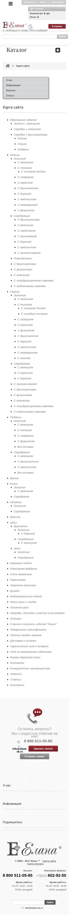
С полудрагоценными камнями (34, 280)
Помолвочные (23, 258)
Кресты (15, 516)
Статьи (10, 95)
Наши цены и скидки (23, 601)
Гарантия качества (23, 585)
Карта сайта (22, 65)
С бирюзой (24, 193)
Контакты (29, 2)
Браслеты (20, 526)
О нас (9, 80)
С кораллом (25, 182)
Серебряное (21, 496)
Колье (14, 483)
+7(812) (51, 876)
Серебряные (22, 215)
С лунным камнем (28, 252)
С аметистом (26, 199)
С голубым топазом (34, 313)
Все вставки (25, 446)
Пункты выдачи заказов (25, 635)
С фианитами (23, 269)
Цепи (13, 522)
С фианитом (25, 210)
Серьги (22, 143)
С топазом (24, 167)
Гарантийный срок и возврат (29, 646)
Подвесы (23, 149)
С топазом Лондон (33, 171)
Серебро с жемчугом (27, 129)
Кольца (22, 138)
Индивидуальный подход (26, 596)
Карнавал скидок (21, 563)
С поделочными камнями (30, 286)
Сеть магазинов (21, 574)
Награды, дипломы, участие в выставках (37, 612)
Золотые (20, 158)
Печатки (16, 502)
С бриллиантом (27, 188)
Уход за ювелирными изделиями (31, 651)
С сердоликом (26, 230)
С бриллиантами (28, 219)
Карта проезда (35, 863)
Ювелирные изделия (23, 119)
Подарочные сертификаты (28, 629)
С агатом (23, 358)
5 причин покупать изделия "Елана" (33, 624)
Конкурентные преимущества (30, 668)
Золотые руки (19, 607)
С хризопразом (27, 236)
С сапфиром (25, 177)
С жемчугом (25, 162)
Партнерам (57, 2)
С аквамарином (27, 204)
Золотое (19, 487)
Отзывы (15, 618)
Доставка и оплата (23, 640)
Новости (10, 90)
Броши (14, 478)
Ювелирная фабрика (23, 568)
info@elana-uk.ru (34, 908)
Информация (13, 85)
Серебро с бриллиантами (30, 134)
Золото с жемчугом (27, 123)
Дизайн (15, 590)
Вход (42, 2)
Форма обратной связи (25, 657)
